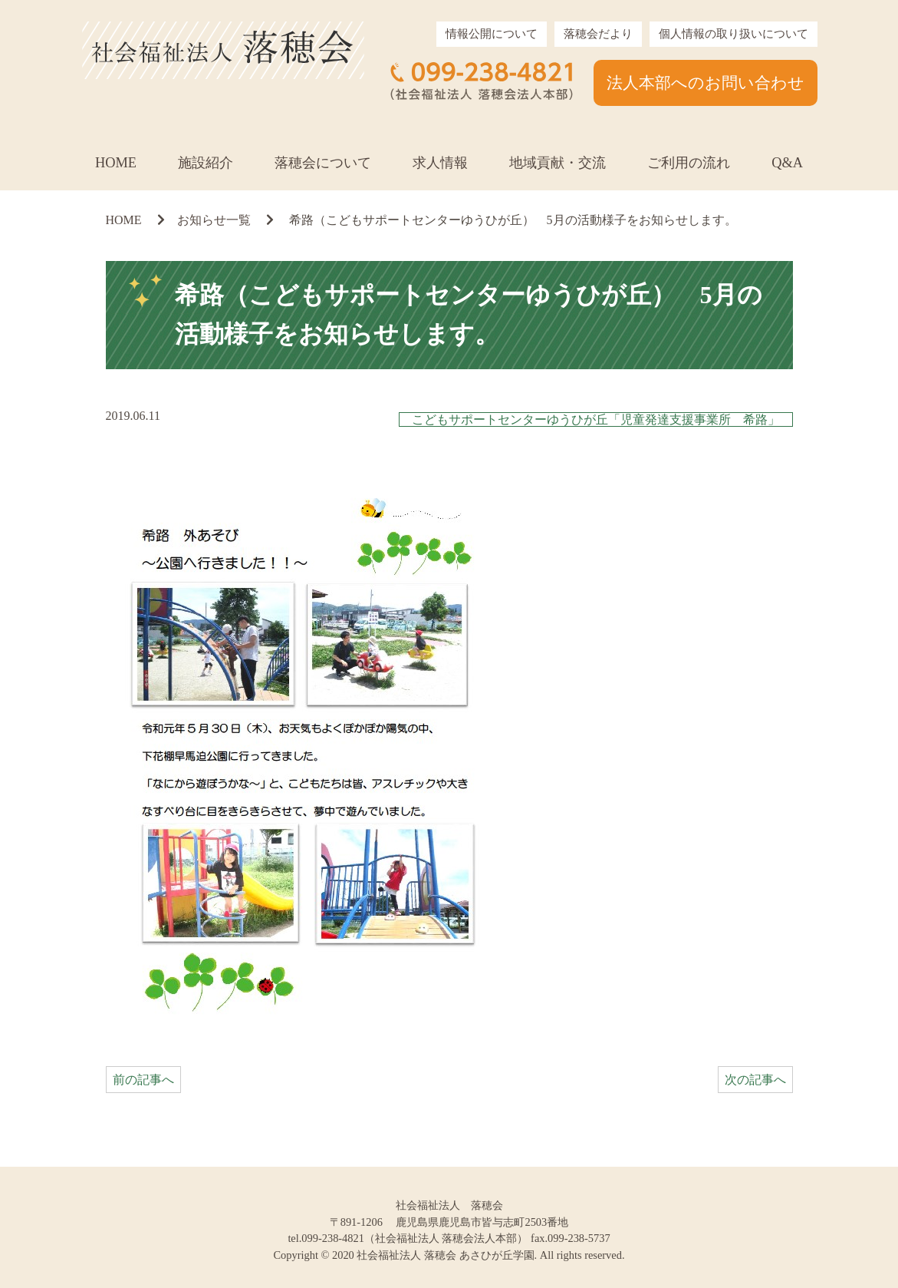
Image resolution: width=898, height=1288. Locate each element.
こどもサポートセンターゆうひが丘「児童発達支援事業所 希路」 (596, 419)
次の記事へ (755, 1079)
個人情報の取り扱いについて (733, 34)
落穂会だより (598, 34)
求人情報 (440, 162)
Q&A (787, 162)
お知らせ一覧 (214, 219)
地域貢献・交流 (557, 162)
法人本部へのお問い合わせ (705, 82)
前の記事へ (143, 1079)
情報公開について (492, 34)
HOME (116, 162)
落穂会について (323, 162)
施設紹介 (205, 162)
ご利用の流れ (688, 162)
